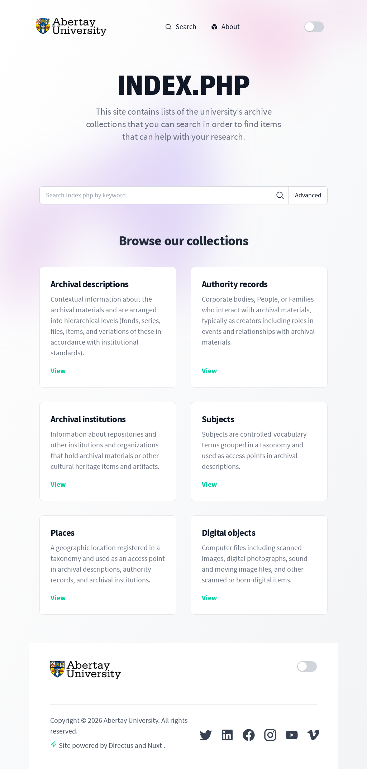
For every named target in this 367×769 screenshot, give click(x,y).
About (225, 26)
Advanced (308, 195)
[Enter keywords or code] (155, 195)
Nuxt (155, 745)
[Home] (71, 27)
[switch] (314, 26)
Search (180, 26)
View (58, 371)
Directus (122, 745)
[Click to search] (280, 195)
